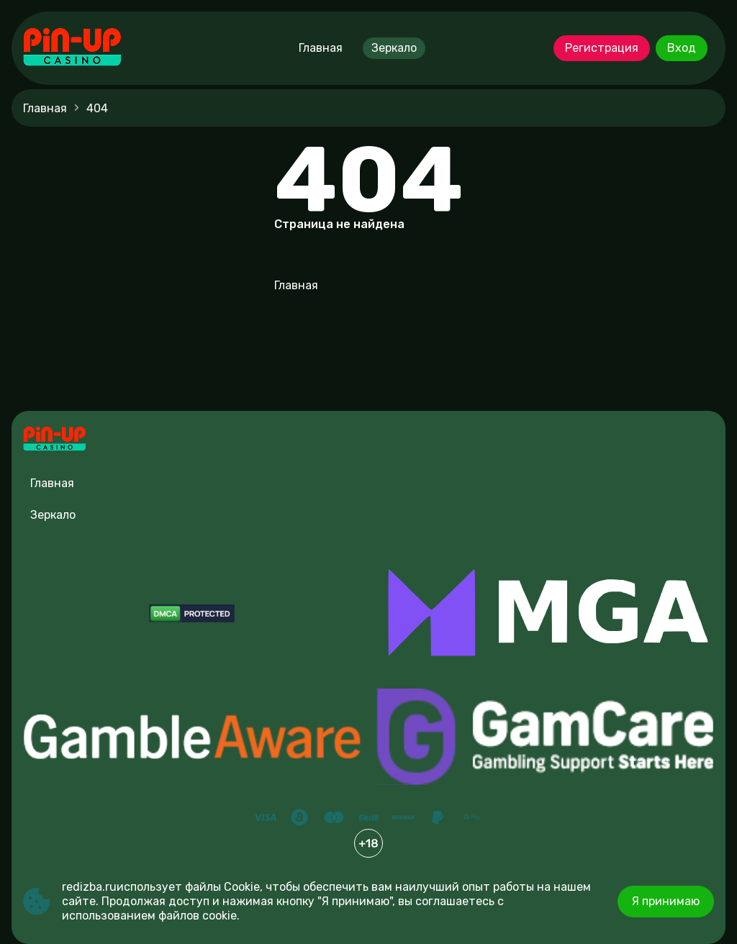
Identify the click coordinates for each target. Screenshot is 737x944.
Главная (321, 48)
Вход (681, 48)
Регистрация (601, 48)
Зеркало (394, 48)
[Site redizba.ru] (72, 48)
